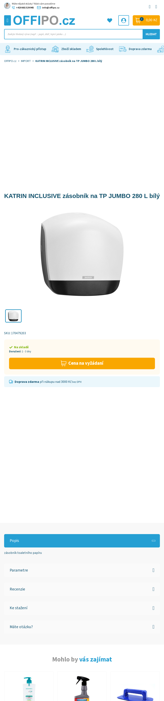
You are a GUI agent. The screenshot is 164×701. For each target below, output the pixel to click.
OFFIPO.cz (10, 61)
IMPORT (26, 61)
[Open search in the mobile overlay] (82, 34)
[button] (13, 316)
